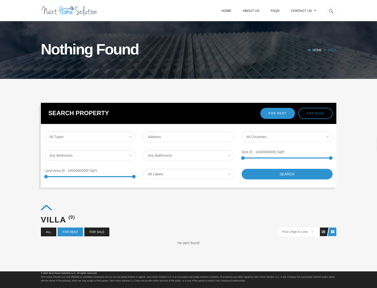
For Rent (278, 113)
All (48, 232)
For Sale (315, 113)
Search (287, 174)
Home (317, 50)
